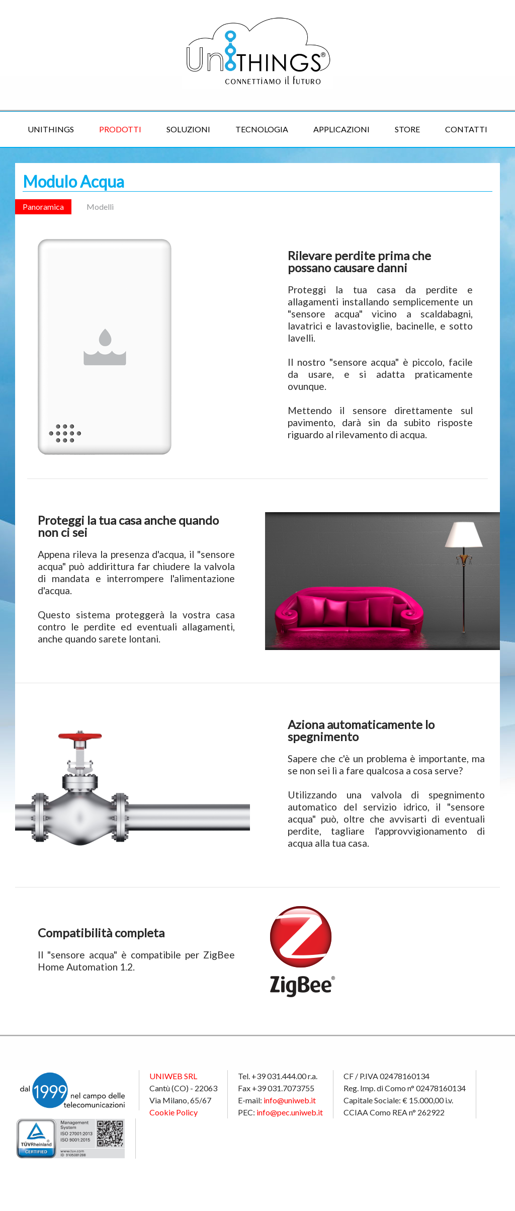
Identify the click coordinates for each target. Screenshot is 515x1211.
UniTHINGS (51, 129)
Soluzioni (188, 129)
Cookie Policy (173, 1112)
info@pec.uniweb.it (289, 1112)
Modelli (100, 206)
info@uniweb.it (290, 1100)
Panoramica (43, 206)
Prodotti (120, 129)
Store (407, 129)
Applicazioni (341, 129)
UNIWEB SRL (173, 1076)
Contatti (466, 129)
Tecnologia (261, 129)
